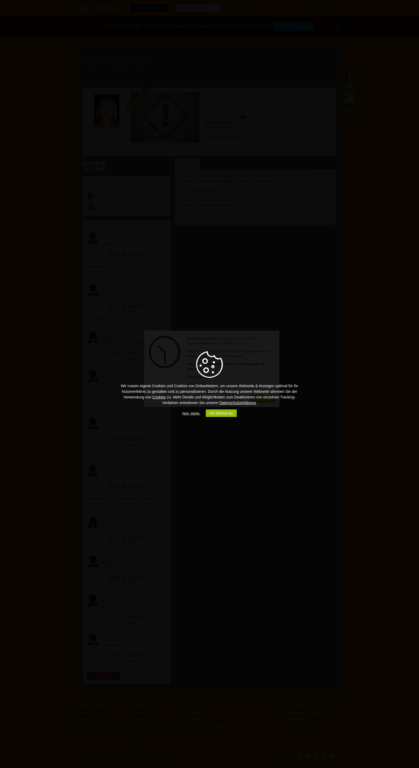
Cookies (159, 397)
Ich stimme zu (221, 413)
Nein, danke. (191, 413)
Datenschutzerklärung (237, 403)
